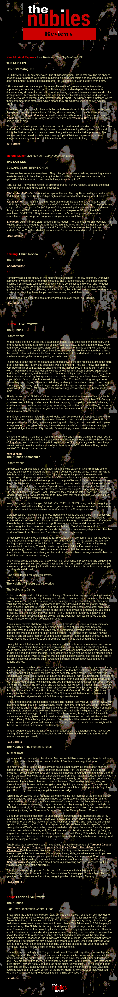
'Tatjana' (75, 442)
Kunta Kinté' (14, 201)
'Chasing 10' (14, 850)
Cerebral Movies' (17, 862)
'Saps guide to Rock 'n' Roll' (60, 847)
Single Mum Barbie (36, 115)
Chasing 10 (80, 118)
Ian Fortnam (13, 143)
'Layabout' (12, 221)
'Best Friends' (87, 847)
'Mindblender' (15, 266)
